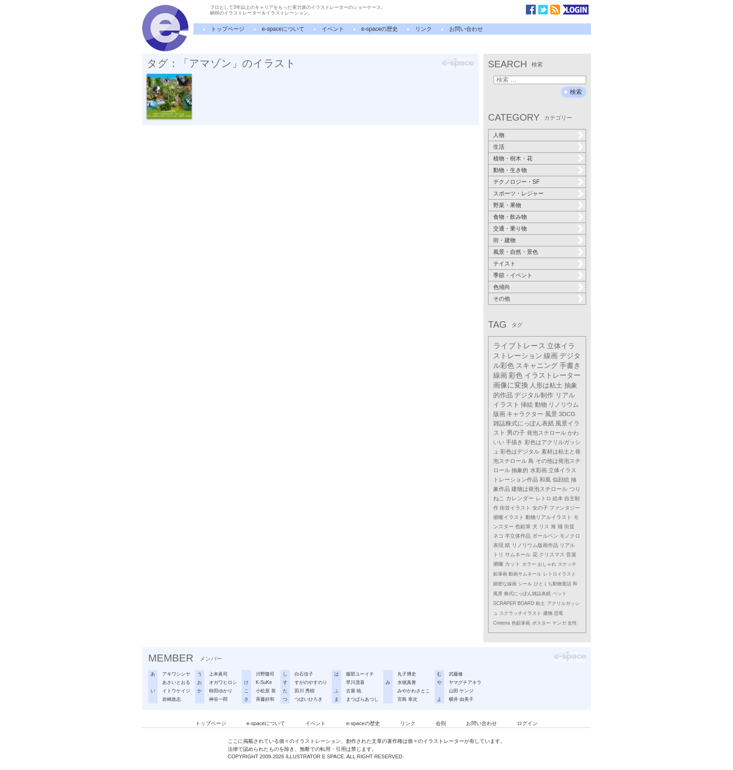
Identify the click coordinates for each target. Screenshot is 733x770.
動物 (541, 404)
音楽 (571, 554)
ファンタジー (564, 508)
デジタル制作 (533, 395)
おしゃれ (547, 564)
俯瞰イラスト (508, 517)
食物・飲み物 (510, 217)
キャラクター (525, 413)
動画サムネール (525, 573)
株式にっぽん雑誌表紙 (527, 593)
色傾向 (501, 287)
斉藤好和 (265, 699)
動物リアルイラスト (548, 517)
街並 (569, 526)
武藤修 (456, 673)
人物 (498, 135)
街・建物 (504, 240)
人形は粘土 (546, 385)
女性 (572, 623)
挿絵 (527, 404)
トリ (498, 554)
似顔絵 (561, 479)
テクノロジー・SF (516, 182)
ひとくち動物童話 (552, 583)
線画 (551, 356)
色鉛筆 (523, 526)
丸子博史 (406, 673)
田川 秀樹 (305, 690)
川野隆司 (265, 673)
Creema (501, 623)
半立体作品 (518, 536)
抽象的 (519, 470)
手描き (514, 442)
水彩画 (538, 470)
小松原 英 (266, 690)
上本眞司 (218, 673)
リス (544, 526)
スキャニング (537, 365)
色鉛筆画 (520, 623)
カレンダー (520, 498)
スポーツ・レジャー (518, 193)
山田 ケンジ (461, 690)
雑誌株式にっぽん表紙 (523, 423)
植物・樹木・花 (512, 158)
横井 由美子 (461, 699)
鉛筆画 (500, 573)
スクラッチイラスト (520, 613)
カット (512, 564)
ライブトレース (519, 346)
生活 (498, 147)
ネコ (498, 536)
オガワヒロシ (223, 682)
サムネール (518, 554)
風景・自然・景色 (515, 252)
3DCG (567, 413)
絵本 (558, 498)
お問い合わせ (466, 29)
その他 (501, 298)
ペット (560, 593)
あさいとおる (176, 682)
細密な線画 (505, 583)
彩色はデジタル (519, 451)
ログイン (527, 723)
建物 (548, 613)
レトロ (543, 498)
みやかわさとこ (413, 690)
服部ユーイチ (360, 673)
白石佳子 (304, 673)
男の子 (516, 433)
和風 (545, 479)
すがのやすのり (311, 682)
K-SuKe (264, 682)
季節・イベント (512, 275)
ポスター (541, 623)
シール (525, 583)
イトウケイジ (176, 690)
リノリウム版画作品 (535, 545)
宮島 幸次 (407, 699)
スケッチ (567, 564)
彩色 (516, 375)
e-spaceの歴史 (379, 29)
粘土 (540, 603)
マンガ (559, 623)
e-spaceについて (283, 29)
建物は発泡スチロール (539, 489)
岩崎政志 (171, 699)
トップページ (227, 29)
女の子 (540, 508)
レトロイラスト (559, 573)
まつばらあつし (362, 699)
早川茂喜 (355, 682)
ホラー (529, 564)
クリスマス (552, 554)
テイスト (504, 263)
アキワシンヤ (176, 673)
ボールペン (545, 536)
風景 (551, 413)
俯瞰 (498, 564)
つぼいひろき (309, 699)
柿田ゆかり (220, 690)
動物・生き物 (510, 170)
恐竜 (558, 613)
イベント (333, 29)
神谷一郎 (218, 699)
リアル (567, 545)
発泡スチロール (546, 433)
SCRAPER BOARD (513, 603)
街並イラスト (515, 508)
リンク (423, 29)
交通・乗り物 (510, 228)
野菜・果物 (507, 205)
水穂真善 (406, 682)
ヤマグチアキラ (465, 682)
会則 (441, 723)
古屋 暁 (353, 690)
